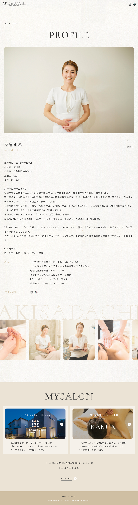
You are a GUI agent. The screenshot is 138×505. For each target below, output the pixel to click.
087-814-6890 (71, 467)
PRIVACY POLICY (69, 496)
